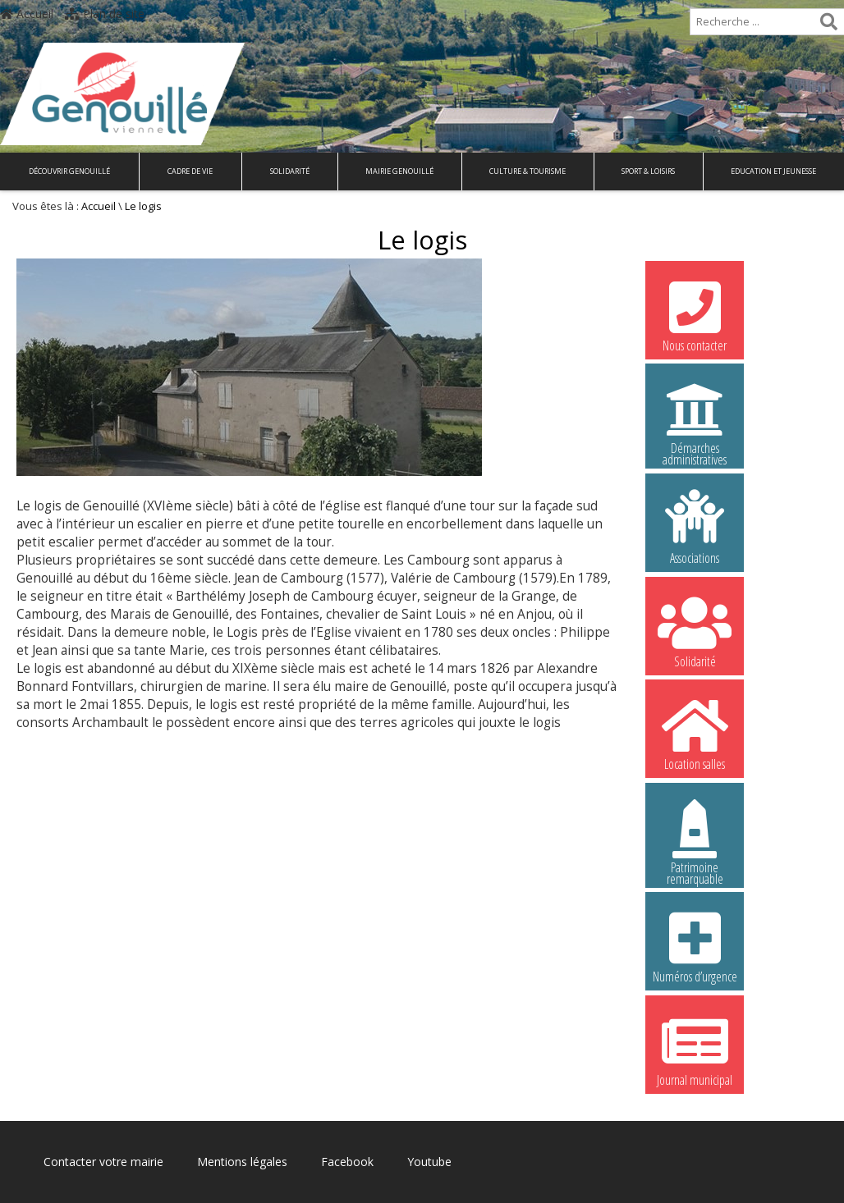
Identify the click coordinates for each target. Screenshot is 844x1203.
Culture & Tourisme (527, 171)
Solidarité (290, 171)
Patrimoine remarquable (694, 838)
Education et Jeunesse (773, 171)
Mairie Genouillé (399, 171)
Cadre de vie (190, 171)
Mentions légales (242, 1161)
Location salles (694, 733)
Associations (694, 527)
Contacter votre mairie (103, 1161)
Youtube (429, 1161)
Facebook (347, 1161)
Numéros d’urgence (694, 945)
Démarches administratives (694, 419)
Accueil (26, 13)
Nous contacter (694, 314)
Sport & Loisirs (648, 171)
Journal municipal (694, 1049)
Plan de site (104, 13)
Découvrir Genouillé (69, 171)
